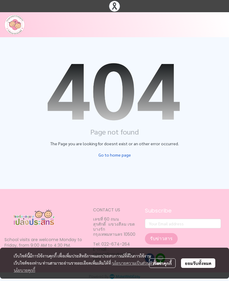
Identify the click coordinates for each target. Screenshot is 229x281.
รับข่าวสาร (161, 238)
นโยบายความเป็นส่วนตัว (133, 263)
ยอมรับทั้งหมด (198, 263)
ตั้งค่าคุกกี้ (162, 263)
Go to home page (114, 154)
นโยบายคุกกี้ (24, 270)
